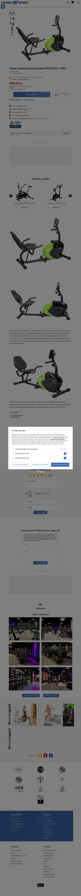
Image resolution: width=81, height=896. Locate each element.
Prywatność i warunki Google (57, 439)
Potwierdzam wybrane (20, 464)
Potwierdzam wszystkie (60, 464)
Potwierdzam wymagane (40, 464)
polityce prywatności (59, 437)
